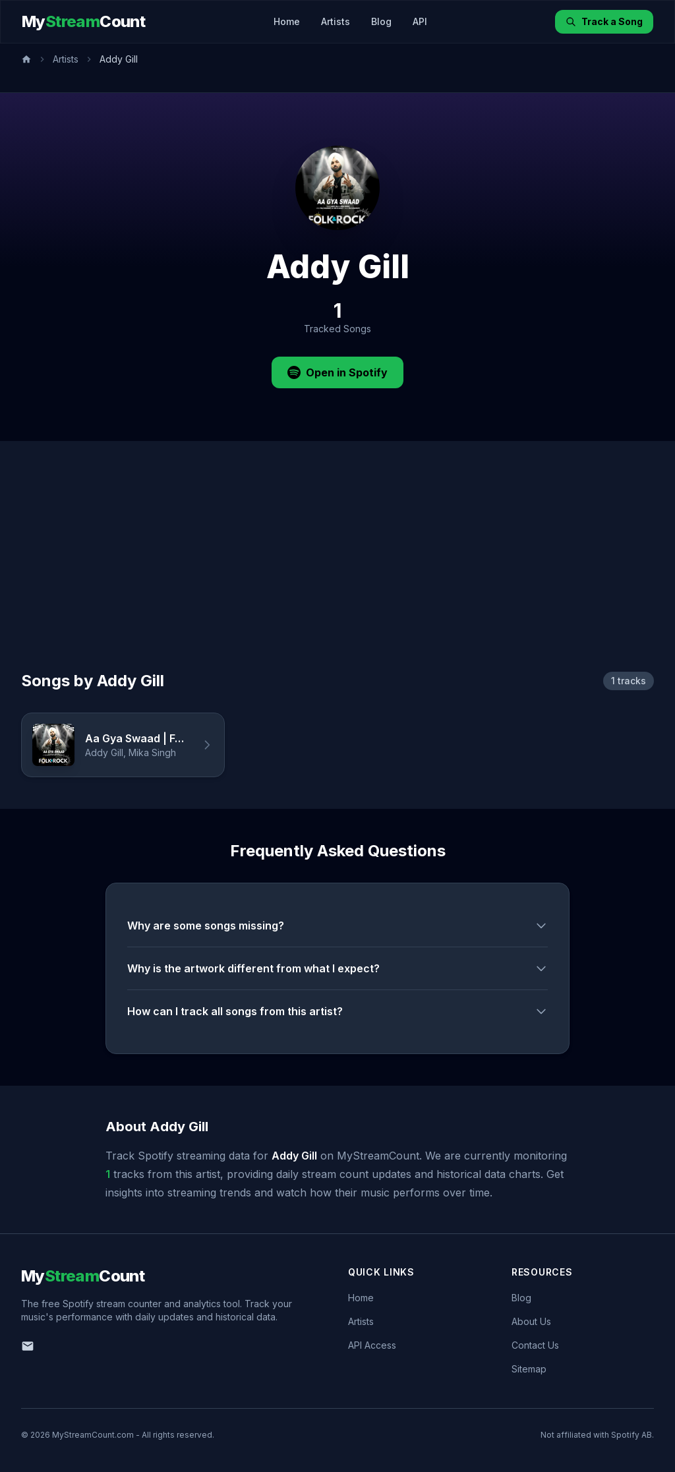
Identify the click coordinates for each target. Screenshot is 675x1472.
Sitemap (529, 1368)
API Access (372, 1345)
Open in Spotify (337, 372)
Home (287, 21)
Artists (335, 21)
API (420, 21)
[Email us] (27, 1346)
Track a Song (604, 21)
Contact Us (535, 1345)
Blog (381, 21)
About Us (531, 1321)
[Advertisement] (337, 571)
